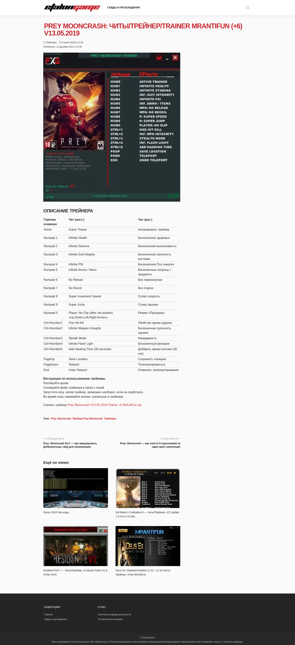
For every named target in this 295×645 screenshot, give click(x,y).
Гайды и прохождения (123, 7)
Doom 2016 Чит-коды (56, 512)
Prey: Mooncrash (61, 418)
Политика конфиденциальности (114, 614)
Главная (48, 614)
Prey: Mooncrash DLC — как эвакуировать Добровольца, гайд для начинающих (71, 445)
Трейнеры (51, 42)
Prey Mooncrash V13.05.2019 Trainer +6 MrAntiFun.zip (104, 405)
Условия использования (110, 619)
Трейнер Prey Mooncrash (87, 418)
